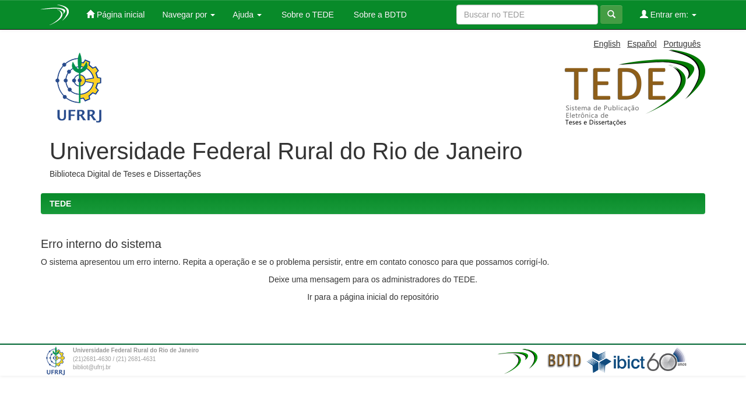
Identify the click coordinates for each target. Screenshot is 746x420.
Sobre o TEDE (306, 14)
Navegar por (188, 14)
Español (642, 43)
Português (682, 43)
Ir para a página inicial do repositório (373, 297)
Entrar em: (668, 14)
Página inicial (115, 14)
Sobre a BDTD (379, 14)
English (607, 43)
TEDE (60, 203)
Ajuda (247, 14)
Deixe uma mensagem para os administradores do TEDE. (373, 279)
